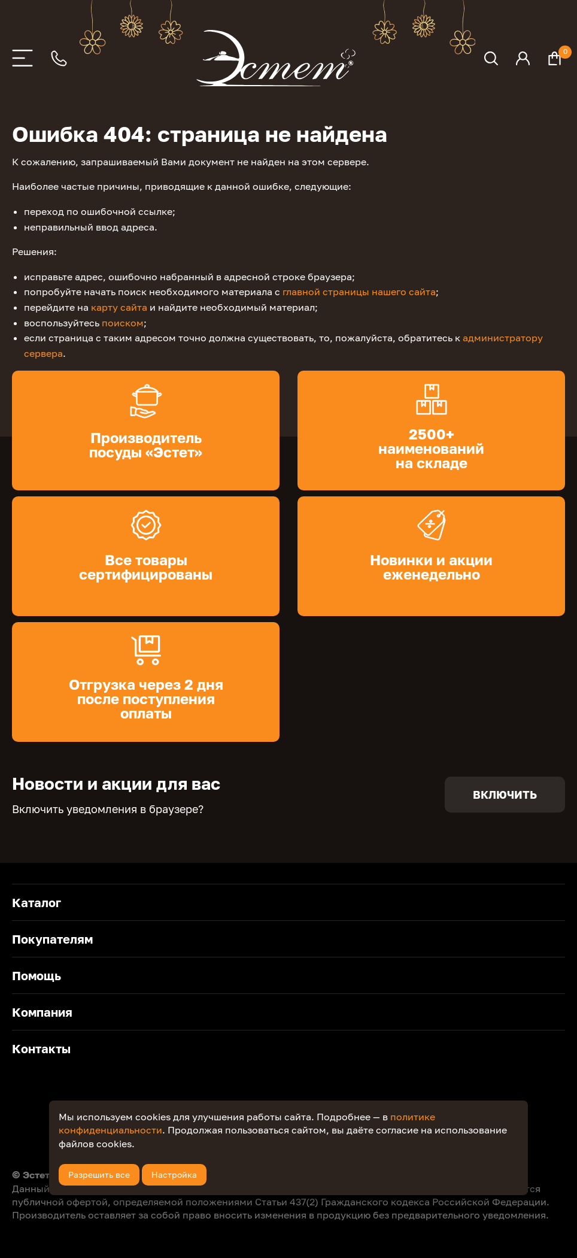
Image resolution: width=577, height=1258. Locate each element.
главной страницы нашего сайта (359, 292)
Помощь (36, 975)
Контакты (41, 1048)
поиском (123, 323)
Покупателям (52, 939)
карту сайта (119, 307)
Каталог (36, 902)
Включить (505, 794)
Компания (42, 1012)
